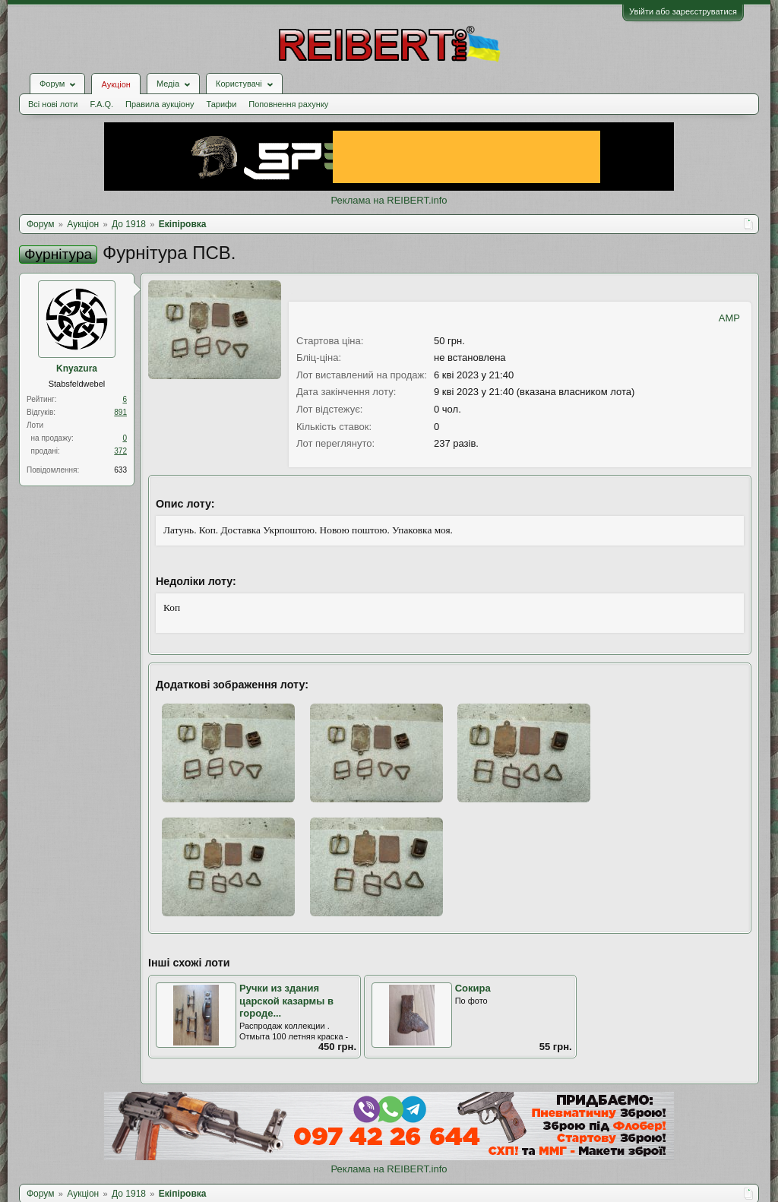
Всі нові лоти (52, 104)
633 (120, 470)
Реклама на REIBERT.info (388, 200)
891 (120, 412)
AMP (729, 318)
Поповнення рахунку (288, 104)
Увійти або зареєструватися (683, 11)
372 (120, 451)
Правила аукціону (159, 104)
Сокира (473, 988)
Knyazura (76, 368)
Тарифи (222, 104)
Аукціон (115, 84)
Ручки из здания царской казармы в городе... (286, 1000)
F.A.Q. (101, 104)
